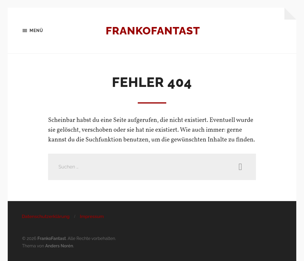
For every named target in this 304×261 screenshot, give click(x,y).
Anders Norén (59, 245)
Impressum (92, 216)
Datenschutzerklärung (45, 216)
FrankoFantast (153, 30)
